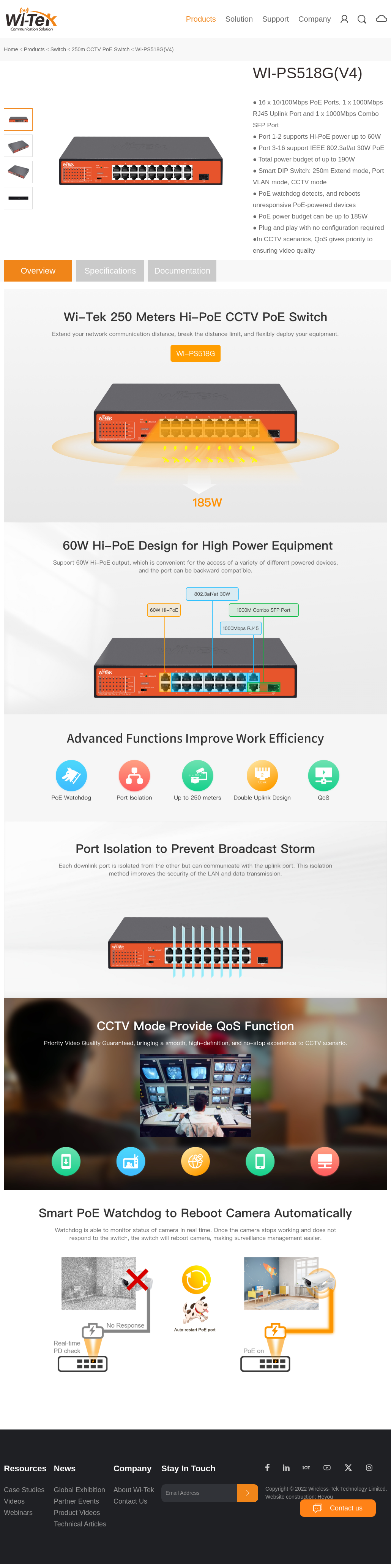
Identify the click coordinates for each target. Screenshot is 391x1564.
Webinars (18, 1513)
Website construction (290, 1497)
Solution (239, 19)
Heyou (325, 1497)
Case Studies (24, 1490)
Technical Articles (80, 1524)
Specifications (110, 270)
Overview (37, 270)
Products (201, 19)
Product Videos (78, 1513)
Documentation (182, 270)
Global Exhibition (79, 1490)
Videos (14, 1501)
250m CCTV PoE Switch (101, 49)
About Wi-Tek (134, 1490)
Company (314, 19)
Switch (58, 49)
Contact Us (130, 1501)
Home (11, 49)
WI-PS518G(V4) (154, 49)
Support (275, 19)
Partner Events (76, 1501)
